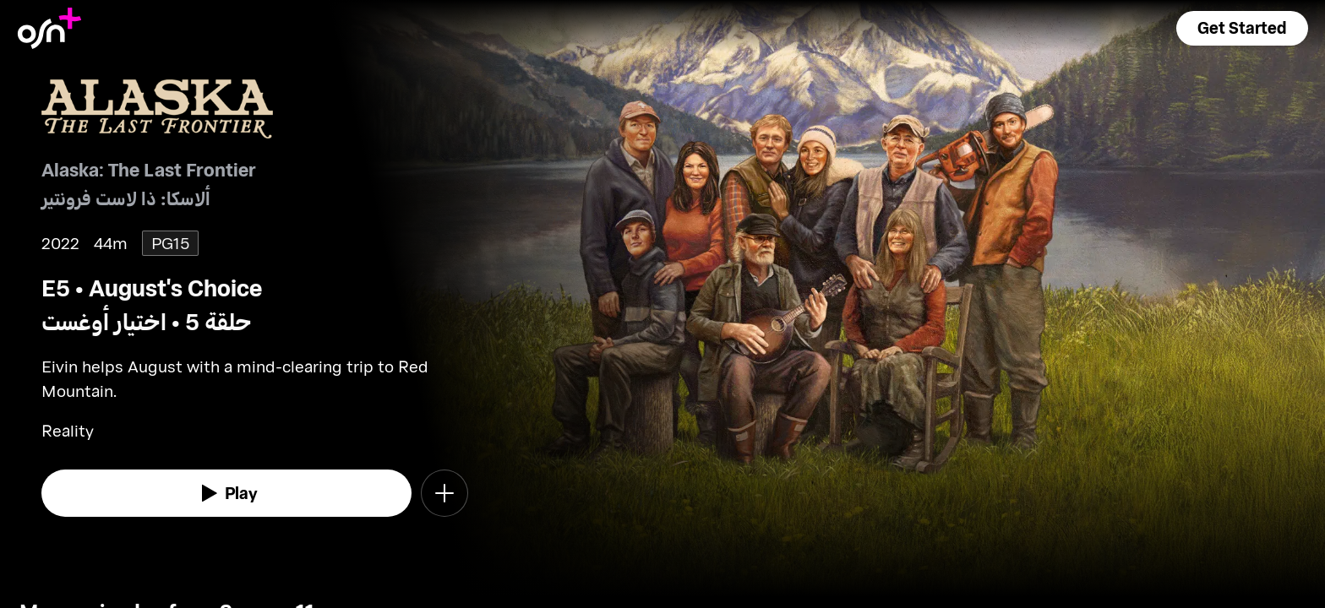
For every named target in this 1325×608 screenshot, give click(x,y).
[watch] (226, 493)
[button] (1242, 28)
